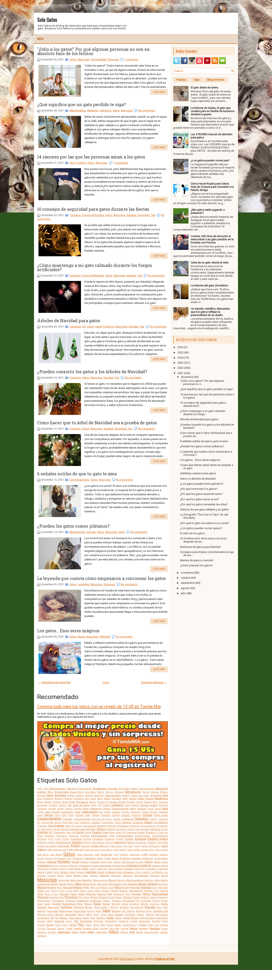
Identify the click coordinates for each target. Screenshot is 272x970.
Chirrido (153, 812)
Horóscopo (128, 861)
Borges (92, 802)
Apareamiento (113, 795)
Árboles (126, 795)
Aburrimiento (85, 788)
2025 (180, 352)
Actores (135, 788)
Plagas (118, 897)
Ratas (80, 904)
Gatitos (41, 849)
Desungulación (147, 826)
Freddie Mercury (99, 846)
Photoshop (71, 897)
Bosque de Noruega (107, 802)
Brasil (122, 801)
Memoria (121, 880)
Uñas (96, 928)
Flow (159, 842)
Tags (197, 79)
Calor (127, 805)
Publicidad (145, 900)
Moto (125, 884)
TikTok (72, 924)
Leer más (159, 92)
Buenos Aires (151, 802)
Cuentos (126, 822)
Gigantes (124, 854)
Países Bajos (94, 890)
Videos (113, 932)
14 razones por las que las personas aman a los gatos (91, 157)
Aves (87, 798)
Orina (69, 890)
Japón (85, 868)
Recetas (106, 904)
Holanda (84, 862)
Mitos (78, 884)
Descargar (134, 826)
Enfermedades (99, 835)
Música (41, 887)
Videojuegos (101, 932)
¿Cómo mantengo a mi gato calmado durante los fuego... (202, 412)
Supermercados (147, 918)
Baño (107, 798)
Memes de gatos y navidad (196, 560)
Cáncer (60, 808)
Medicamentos (100, 880)
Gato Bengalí (76, 849)
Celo (101, 812)
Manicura (128, 875)
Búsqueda (42, 805)
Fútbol (164, 846)
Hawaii (107, 858)
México (157, 880)
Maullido (87, 880)
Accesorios (100, 788)
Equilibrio (42, 839)
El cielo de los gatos (192, 533)
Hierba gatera (161, 858)
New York (95, 887)
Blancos (57, 802)
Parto (40, 894)
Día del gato (59, 829)
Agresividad (61, 792)
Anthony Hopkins (76, 795)
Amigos (164, 792)
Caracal (106, 808)
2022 (180, 367)
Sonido (86, 918)
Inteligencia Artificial (138, 865)
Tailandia (59, 921)
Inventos (54, 868)
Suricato (41, 921)
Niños (118, 887)
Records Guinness (149, 904)
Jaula (110, 868)
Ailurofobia (90, 792)
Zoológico (42, 935)
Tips (153, 215)
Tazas (69, 921)
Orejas (54, 890)
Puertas (156, 900)
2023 (39, 788)
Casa (48, 811)
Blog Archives (215, 79)
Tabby (49, 921)
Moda (86, 884)
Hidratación (147, 858)
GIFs (115, 854)
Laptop (48, 872)
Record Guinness (130, 904)
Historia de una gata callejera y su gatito (204, 509)
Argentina (156, 795)
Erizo (50, 839)
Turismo (41, 928)
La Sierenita (162, 868)
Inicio (40, 39)
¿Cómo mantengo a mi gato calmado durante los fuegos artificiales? (94, 267)
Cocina (79, 815)
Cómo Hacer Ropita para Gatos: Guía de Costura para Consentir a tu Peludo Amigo (212, 187)
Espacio (120, 839)
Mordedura (115, 884)
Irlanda (70, 868)
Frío (125, 846)
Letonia (80, 872)
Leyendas (83, 584)
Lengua (64, 872)
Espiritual (140, 838)
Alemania (119, 792)
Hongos (117, 862)
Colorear (116, 815)
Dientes (111, 829)
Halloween (90, 858)
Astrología (48, 798)
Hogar (75, 861)
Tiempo (41, 925)
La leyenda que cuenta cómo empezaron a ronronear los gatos (101, 578)
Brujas (139, 802)
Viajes (82, 932)
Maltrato (105, 875)
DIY (84, 326)
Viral (132, 932)
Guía (69, 858)
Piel (80, 897)
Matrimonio (76, 880)
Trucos (164, 924)
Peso (61, 897)
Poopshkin (162, 897)
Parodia (164, 890)
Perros (146, 894)
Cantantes (96, 808)
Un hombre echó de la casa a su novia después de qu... (203, 540)
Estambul (42, 842)
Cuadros (96, 822)
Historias (63, 862)
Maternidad (63, 880)
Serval (104, 914)
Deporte (101, 825)
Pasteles (64, 894)
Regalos (89, 907)
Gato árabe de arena (57, 849)
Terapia (133, 921)
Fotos (75, 846)
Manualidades (141, 875)
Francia (85, 846)
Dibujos (101, 829)
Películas (91, 894)
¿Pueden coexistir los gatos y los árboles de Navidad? (92, 371)
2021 (180, 373)
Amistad (41, 795)
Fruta (130, 846)
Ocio (154, 887)
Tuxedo (69, 928)
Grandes (163, 854)
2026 (180, 347)
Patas (73, 894)
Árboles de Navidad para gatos (68, 320)
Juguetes (128, 868)
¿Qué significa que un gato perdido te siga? (81, 104)
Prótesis (107, 900)
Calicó (106, 805)
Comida (91, 532)
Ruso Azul (80, 911)
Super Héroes (131, 917)
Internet (164, 865)
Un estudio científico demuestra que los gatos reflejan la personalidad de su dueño (210, 312)
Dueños (81, 162)
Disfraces (155, 829)
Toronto (109, 925)
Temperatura (110, 921)
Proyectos (116, 900)
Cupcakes (42, 826)
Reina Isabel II (101, 907)
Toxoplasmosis (129, 925)
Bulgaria (163, 802)
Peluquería (118, 894)
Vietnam (124, 932)
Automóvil (79, 798)
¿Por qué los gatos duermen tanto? (201, 494)
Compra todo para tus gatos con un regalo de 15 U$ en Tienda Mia (99, 706)
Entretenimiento (142, 836)
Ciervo (57, 815)
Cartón (40, 812)
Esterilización (63, 842)
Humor (148, 861)
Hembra (136, 858)
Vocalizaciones (151, 932)
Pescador (53, 897)
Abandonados (77, 110)
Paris (156, 890)
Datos (68, 826)
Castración (67, 811)
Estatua (51, 842)
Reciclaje (116, 904)
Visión (139, 932)
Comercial (136, 815)
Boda (72, 801)
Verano (164, 928)
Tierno (57, 925)
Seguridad (143, 215)
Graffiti (144, 854)
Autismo (68, 798)
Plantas (127, 897)
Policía (145, 897)
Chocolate (163, 812)
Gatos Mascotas (84, 854)
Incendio (64, 865)
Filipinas (151, 842)
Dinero (131, 829)
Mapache (154, 875)
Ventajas (154, 928)
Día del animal (44, 829)
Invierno (62, 868)
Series (96, 914)
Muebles (132, 884)
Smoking (150, 914)
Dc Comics (77, 826)
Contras (153, 819)
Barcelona (116, 798)
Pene (127, 894)
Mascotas (84, 59)
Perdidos (136, 894)
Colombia (105, 815)
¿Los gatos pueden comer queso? (201, 528)
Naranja (51, 887)
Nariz (59, 887)
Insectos (95, 865)
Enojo (112, 836)
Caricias (141, 808)
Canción (69, 808)
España (129, 839)
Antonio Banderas (95, 795)
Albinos (109, 792)
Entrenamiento (124, 835)
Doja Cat (70, 832)
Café (69, 805)
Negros (77, 887)
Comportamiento (79, 479)
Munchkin (163, 884)
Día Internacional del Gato (81, 829)
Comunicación (82, 819)
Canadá (52, 808)
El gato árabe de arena (204, 87)
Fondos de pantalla (47, 846)
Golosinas (135, 854)
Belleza (150, 798)
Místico (70, 884)
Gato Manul (107, 849)
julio (183, 593)
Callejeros (105, 110)
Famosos (120, 842)
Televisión (98, 921)
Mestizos (148, 880)
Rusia (69, 911)
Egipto (141, 832)
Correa (57, 822)
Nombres (135, 887)
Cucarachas (107, 822)
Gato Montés (120, 849)
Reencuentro (54, 907)
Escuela (87, 839)
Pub (137, 900)
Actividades (124, 788)
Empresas (74, 836)
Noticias (146, 887)
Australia (59, 798)
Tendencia (123, 921)
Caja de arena (81, 805)
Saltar (98, 911)
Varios (133, 928)
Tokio (102, 925)
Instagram (106, 865)
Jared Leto (101, 868)
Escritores (76, 839)
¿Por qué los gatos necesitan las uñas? (204, 504)
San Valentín (128, 911)
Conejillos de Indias (101, 819)
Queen (47, 904)
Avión (93, 798)
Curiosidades (56, 825)
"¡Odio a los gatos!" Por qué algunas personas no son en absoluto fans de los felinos (93, 51)
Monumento (103, 884)
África (51, 792)
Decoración (89, 825)
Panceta (114, 890)
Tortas (117, 924)
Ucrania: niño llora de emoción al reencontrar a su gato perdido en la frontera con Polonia (212, 239)
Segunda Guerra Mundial (50, 914)
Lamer (40, 872)
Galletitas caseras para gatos (198, 473)
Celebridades (89, 811)
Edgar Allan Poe (117, 832)
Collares (95, 815)
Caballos (52, 805)
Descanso (123, 825)
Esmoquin (110, 839)
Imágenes (43, 865)
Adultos (41, 792)
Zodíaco (164, 932)
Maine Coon (81, 875)
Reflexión (104, 636)
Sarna (149, 911)
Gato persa (43, 854)
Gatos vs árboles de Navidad (197, 478)
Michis (54, 884)
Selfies (89, 914)
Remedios (124, 907)
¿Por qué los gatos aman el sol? (199, 499)
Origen (61, 890)
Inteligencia (119, 865)
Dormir (80, 832)
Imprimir (54, 865)
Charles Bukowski (131, 812)
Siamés (119, 914)
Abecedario (72, 788)
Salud (121, 532)
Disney (164, 829)
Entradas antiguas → (154, 682)
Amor (72, 162)
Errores (65, 839)
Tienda (49, 924)
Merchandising (135, 880)
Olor (47, 890)
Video (90, 932)
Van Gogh (114, 928)
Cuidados (137, 822)
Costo (76, 822)
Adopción (92, 110)
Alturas (146, 792)
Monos (93, 884)
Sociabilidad (43, 918)
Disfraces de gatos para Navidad (200, 546)
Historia (51, 861)
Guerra (62, 858)
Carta (165, 808)
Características (120, 808)
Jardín (92, 868)
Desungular (162, 826)
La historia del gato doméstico (209, 285)
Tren (150, 924)
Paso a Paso (51, 894)
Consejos (75, 215)
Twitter (78, 928)
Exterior (109, 842)
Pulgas (164, 900)
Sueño (110, 917)
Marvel (164, 875)
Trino (156, 925)
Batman (133, 798)
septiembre (188, 582)
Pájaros (105, 890)
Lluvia (138, 872)
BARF (125, 798)
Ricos (159, 907)
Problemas (83, 900)
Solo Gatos (47, 19)
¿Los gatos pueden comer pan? (210, 160)
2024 (45, 788)
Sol (56, 918)
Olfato (40, 890)
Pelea (81, 894)
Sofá (52, 918)
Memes (112, 880)
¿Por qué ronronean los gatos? (199, 488)
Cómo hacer (160, 815)
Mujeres (152, 884)
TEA (75, 921)
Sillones (140, 914)
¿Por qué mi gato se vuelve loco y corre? (204, 523)
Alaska (100, 792)
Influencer (73, 865)
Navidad (131, 215)
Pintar (94, 897)
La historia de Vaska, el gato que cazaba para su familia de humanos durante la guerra (212, 111)
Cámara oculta (148, 805)
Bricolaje (131, 802)
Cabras (62, 805)
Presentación (57, 900)
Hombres (95, 861)
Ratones (88, 904)
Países (82, 890)
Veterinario (64, 932)
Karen (137, 868)
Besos (40, 802)
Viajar (75, 932)
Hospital (139, 862)
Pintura (102, 897)
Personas (113, 59)
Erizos (57, 839)
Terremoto (144, 921)
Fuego (137, 846)
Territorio (156, 921)
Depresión (111, 826)
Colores (125, 815)
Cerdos (107, 812)
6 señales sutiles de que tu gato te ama (77, 473)
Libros (101, 872)
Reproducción (136, 907)
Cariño (150, 808)
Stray (92, 918)
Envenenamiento (160, 836)
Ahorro (80, 792)
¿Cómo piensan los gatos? (196, 565)
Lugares (51, 875)
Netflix (86, 887)
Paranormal (136, 890)
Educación (132, 832)
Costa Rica (67, 822)
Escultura (97, 839)
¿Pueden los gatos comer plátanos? (73, 526)
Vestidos (52, 932)
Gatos (72, 59)
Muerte (142, 884)
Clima (71, 815)
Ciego (40, 815)
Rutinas (91, 911)
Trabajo (142, 924)
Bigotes (48, 802)
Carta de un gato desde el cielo (210, 262)
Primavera (70, 900)
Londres (146, 872)
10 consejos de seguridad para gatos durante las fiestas (93, 209)
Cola (87, 815)
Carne (158, 808)
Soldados (63, 918)
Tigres (64, 925)
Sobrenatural (161, 914)
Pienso (86, 897)
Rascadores (69, 903)
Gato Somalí (56, 854)
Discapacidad (142, 829)
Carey (132, 808)
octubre (185, 577)
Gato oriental (161, 849)
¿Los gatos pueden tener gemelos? (202, 483)
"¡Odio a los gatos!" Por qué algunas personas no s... (202, 382)
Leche (56, 872)
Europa (87, 842)
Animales (60, 795)
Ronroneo (109, 584)
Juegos (118, 868)
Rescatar (150, 907)
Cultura (148, 822)
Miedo (62, 884)
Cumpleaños (160, 822)
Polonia (153, 897)
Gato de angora (92, 849)
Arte (165, 795)
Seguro (81, 914)
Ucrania (87, 928)
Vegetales (143, 928)
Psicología (128, 900)
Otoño (75, 890)
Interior (156, 865)
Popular (181, 79)
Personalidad (98, 59)
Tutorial (60, 928)
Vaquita (124, 928)
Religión (114, 907)
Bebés (141, 798)
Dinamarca (121, 829)
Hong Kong (106, 862)
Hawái (100, 858)
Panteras (123, 890)
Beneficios (161, 798)
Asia (39, 798)
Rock (165, 907)
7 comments (120, 162)
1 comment (131, 59)
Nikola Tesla (107, 887)
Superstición (162, 918)
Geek (97, 854)
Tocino (96, 925)
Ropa (62, 911)
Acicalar (113, 788)
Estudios (77, 842)
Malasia (94, 875)
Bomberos (82, 801)
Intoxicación (43, 868)
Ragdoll (56, 903)
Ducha (88, 832)
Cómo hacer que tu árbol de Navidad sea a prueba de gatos (97, 422)
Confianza (127, 819)
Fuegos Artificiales (93, 215)
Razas (97, 903)
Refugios (79, 907)
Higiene (41, 861)
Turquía (51, 928)
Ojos (165, 887)
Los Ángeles (157, 872)
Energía (85, 835)
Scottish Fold (160, 911)
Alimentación (77, 532)
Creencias (85, 822)
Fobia (165, 842)
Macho (60, 875)
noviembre (187, 572)
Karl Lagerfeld (148, 868)
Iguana (164, 862)
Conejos (117, 819)
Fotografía (64, 846)
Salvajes (116, 911)
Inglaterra (84, 865)
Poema (136, 897)
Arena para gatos (140, 795)
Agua (73, 792)
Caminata (163, 805)
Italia (78, 868)
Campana (42, 808)
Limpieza (110, 872)
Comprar (68, 819)
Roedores (41, 911)
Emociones (62, 836)
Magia (81, 636)
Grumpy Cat (51, 858)
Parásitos (148, 890)
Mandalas (116, 875)
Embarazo (50, 836)
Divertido (42, 832)
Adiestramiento (146, 788)
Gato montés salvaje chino (140, 849)
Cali (100, 805)
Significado (130, 914)
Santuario (140, 911)
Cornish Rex (47, 822)
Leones (72, 872)
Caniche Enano (81, 808)
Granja (40, 858)
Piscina (111, 897)
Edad (106, 832)
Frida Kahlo (116, 846)
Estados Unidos (157, 838)
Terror (165, 921)
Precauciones (43, 900)
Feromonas (140, 842)
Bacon (100, 798)
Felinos (130, 842)
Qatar (40, 904)
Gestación (106, 854)
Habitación (77, 858)
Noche (125, 887)
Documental (59, 832)
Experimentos (98, 842)
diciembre (187, 377)
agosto (185, 588)
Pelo (109, 894)
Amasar (155, 792)
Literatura (128, 872)
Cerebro (116, 811)
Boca (65, 801)
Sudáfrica (100, 918)
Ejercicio (150, 832)
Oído (159, 887)
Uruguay (104, 928)
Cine (64, 815)
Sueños (118, 918)
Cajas (94, 805)
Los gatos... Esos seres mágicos (68, 630)
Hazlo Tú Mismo (104, 326)
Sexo (110, 914)
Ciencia (48, 815)
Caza (77, 811)
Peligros (101, 894)
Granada (153, 854)
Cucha (118, 822)
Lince (119, 872)
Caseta (56, 811)
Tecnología (85, 921)
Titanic (88, 925)
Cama (134, 805)
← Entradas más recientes (54, 682)
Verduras (42, 932)
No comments (146, 110)
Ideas (157, 861)
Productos (96, 900)
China (145, 811)
